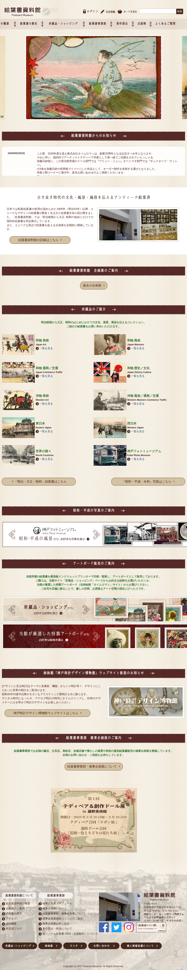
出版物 (152, 20)
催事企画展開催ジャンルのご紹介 (62, 914)
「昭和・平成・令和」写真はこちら (148, 478)
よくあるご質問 (174, 20)
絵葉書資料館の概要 (18, 899)
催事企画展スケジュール (57, 899)
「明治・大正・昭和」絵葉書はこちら (39, 478)
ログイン (92, 8)
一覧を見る (46, 344)
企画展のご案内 (15, 904)
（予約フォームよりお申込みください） (164, 912)
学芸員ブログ (14, 924)
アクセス (11, 914)
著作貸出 (134, 20)
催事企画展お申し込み (55, 919)
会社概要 (11, 919)
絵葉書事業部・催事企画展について (95, 762)
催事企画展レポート (54, 904)
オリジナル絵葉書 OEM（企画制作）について (70, 929)
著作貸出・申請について (57, 924)
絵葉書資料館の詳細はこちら (40, 237)
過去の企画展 (95, 282)
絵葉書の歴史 (46, 20)
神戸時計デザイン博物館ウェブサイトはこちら (47, 709)
